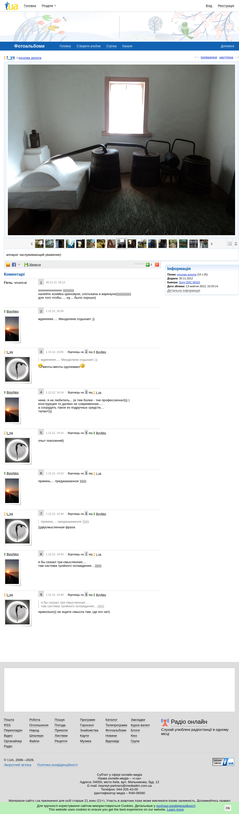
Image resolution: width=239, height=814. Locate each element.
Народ (34, 730)
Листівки (61, 735)
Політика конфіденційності (57, 765)
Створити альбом (89, 46)
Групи (135, 741)
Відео (8, 735)
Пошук (60, 720)
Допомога (227, 46)
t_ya (11, 57)
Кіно (134, 735)
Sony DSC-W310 (189, 282)
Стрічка (111, 46)
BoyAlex (11, 311)
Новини (111, 735)
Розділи (47, 6)
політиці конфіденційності (175, 806)
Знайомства (89, 730)
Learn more (175, 809)
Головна (30, 6)
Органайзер (13, 741)
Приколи (61, 730)
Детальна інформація (183, 290)
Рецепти (61, 741)
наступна (226, 57)
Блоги (135, 730)
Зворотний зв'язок (17, 765)
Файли (34, 741)
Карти (84, 735)
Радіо (8, 746)
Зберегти (32, 265)
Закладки (138, 720)
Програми (87, 720)
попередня (209, 57)
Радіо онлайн (189, 721)
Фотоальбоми (116, 730)
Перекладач (13, 730)
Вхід (209, 6)
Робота (34, 720)
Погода (60, 725)
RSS (7, 725)
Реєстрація (226, 6)
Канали (127, 46)
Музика (85, 741)
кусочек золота (30, 58)
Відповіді (112, 741)
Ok (228, 808)
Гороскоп (87, 725)
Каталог (112, 720)
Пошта (9, 720)
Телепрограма (116, 725)
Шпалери (36, 735)
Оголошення (38, 725)
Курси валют (140, 725)
